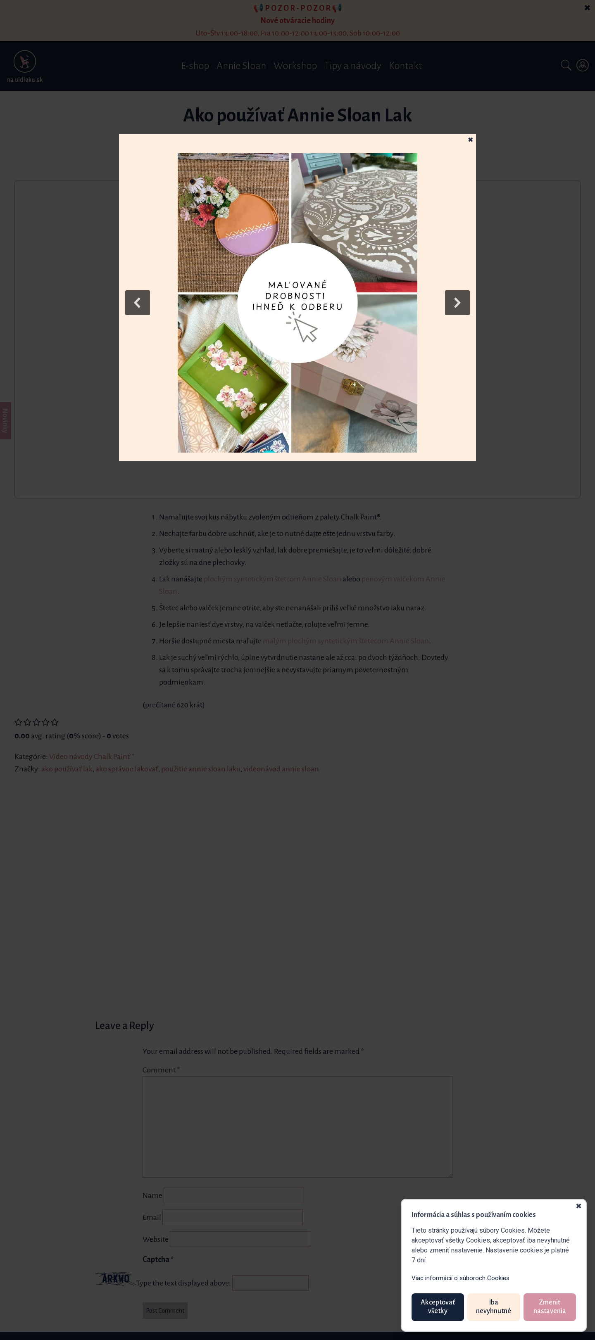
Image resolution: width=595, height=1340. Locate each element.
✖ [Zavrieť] (579, 1206)
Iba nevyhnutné (493, 1307)
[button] (297, 303)
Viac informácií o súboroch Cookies (460, 1278)
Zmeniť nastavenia (549, 1307)
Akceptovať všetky (438, 1307)
